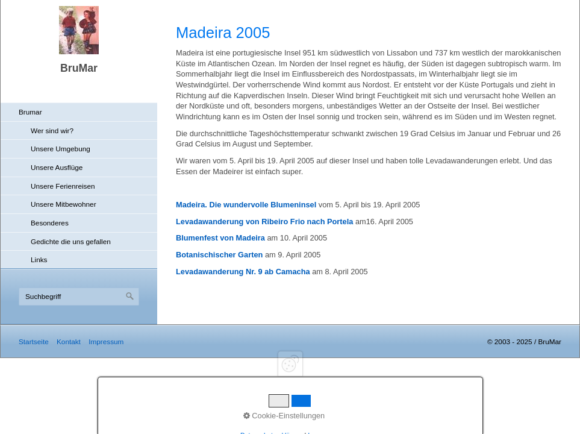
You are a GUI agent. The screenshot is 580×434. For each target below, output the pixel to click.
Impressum (106, 341)
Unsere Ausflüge (57, 167)
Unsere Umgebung (60, 149)
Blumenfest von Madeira (220, 237)
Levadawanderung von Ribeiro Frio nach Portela (264, 221)
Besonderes (50, 223)
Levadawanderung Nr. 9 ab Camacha (243, 271)
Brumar (30, 112)
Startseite (34, 341)
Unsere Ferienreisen (63, 186)
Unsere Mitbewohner (63, 204)
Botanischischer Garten (219, 254)
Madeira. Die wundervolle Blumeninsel (246, 204)
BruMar (79, 68)
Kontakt (69, 341)
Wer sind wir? (52, 130)
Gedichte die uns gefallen (71, 241)
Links (39, 259)
